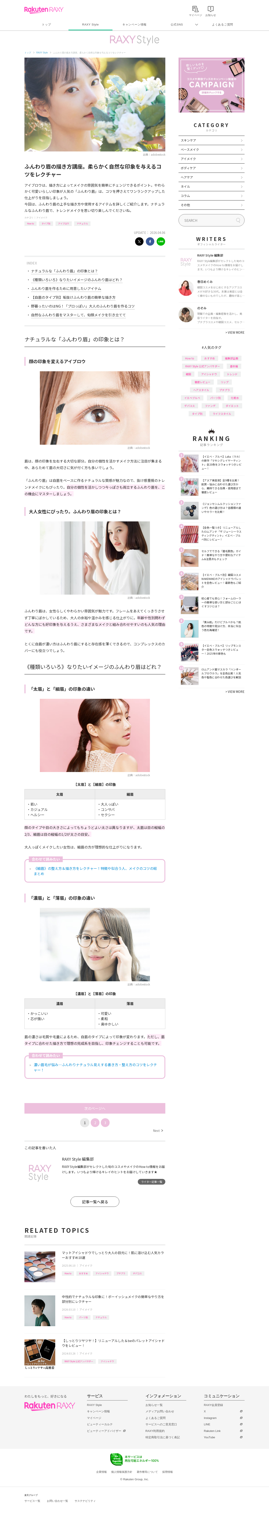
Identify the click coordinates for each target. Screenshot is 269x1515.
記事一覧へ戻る (95, 1201)
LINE (207, 1424)
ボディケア (188, 168)
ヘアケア (187, 177)
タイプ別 (46, 223)
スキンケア (188, 140)
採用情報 (167, 1471)
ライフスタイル (222, 413)
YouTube (209, 1437)
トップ (46, 24)
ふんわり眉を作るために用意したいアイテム (66, 288)
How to (30, 223)
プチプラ (120, 1273)
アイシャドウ (102, 1273)
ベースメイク (190, 149)
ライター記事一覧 (151, 1182)
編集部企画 (231, 358)
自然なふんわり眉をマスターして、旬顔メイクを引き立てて (78, 314)
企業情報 (101, 1471)
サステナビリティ (85, 1500)
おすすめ (83, 1273)
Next (158, 1130)
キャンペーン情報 (134, 24)
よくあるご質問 (222, 24)
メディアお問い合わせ (160, 1411)
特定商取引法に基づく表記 (163, 1437)
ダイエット (232, 406)
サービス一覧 (32, 1500)
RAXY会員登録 (213, 1405)
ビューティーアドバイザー (104, 1431)
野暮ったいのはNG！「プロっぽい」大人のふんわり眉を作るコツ (83, 306)
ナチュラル (82, 223)
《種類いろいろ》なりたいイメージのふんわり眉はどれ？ (77, 279)
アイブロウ (63, 223)
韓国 (188, 374)
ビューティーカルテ (100, 1424)
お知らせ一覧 (154, 1405)
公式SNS (177, 24)
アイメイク (41, 217)
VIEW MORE (235, 332)
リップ (224, 382)
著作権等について (147, 1471)
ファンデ (210, 406)
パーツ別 (83, 1317)
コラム (185, 195)
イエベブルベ (192, 398)
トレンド (232, 374)
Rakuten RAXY (43, 10)
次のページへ (94, 1108)
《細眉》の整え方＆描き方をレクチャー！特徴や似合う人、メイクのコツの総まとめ (95, 871)
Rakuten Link (212, 1431)
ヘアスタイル (201, 390)
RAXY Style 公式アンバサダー (78, 1361)
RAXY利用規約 (155, 1431)
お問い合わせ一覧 (57, 1500)
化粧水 (235, 398)
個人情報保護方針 (121, 1471)
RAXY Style (90, 24)
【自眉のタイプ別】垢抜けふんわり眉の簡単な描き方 (73, 297)
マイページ (94, 1418)
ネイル (185, 186)
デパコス (137, 1273)
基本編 (234, 366)
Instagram (210, 1418)
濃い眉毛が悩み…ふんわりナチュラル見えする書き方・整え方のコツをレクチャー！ (95, 1067)
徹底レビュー (202, 382)
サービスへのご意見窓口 (161, 1424)
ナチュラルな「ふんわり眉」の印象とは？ (64, 270)
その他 (185, 205)
